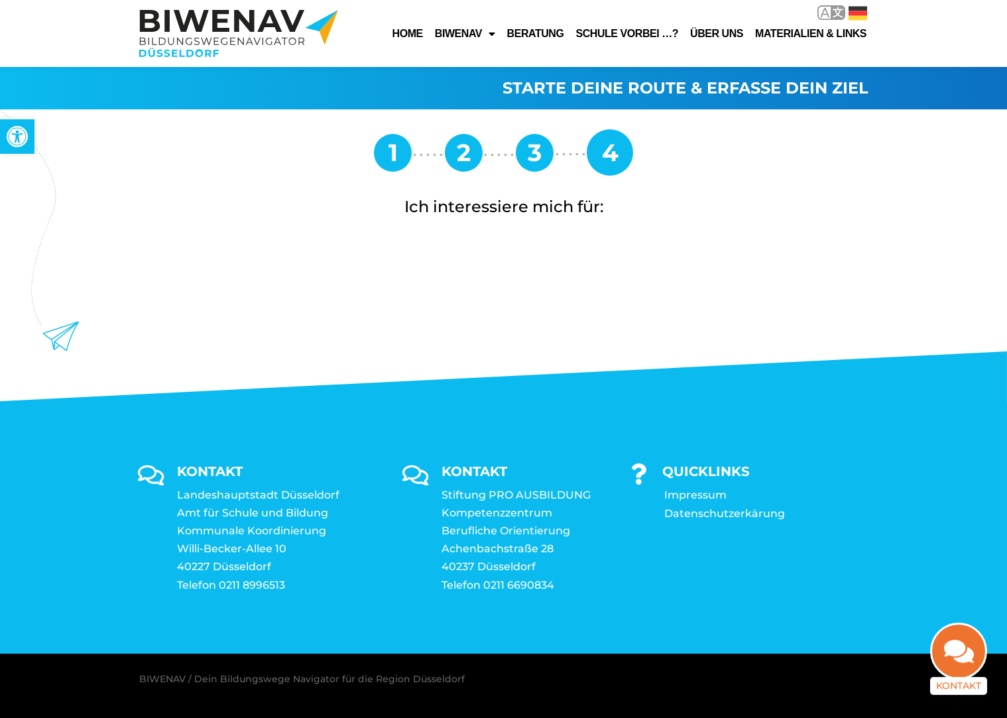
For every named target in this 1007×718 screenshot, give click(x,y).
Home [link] (407, 33)
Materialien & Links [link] (810, 33)
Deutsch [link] (858, 13)
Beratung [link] (535, 33)
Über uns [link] (716, 33)
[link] (17, 136)
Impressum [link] (695, 495)
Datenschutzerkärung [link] (724, 513)
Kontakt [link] (958, 695)
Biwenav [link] (465, 34)
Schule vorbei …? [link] (626, 33)
